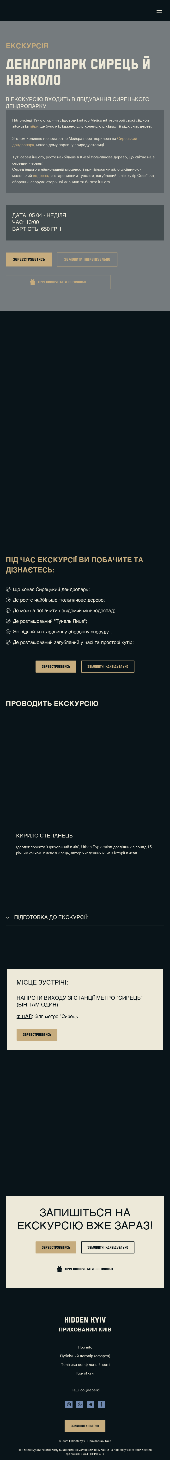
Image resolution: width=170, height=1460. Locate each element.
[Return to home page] (13, 11)
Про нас (85, 1348)
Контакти (85, 1374)
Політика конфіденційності (85, 1365)
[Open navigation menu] (159, 10)
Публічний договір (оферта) (85, 1356)
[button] (29, 259)
